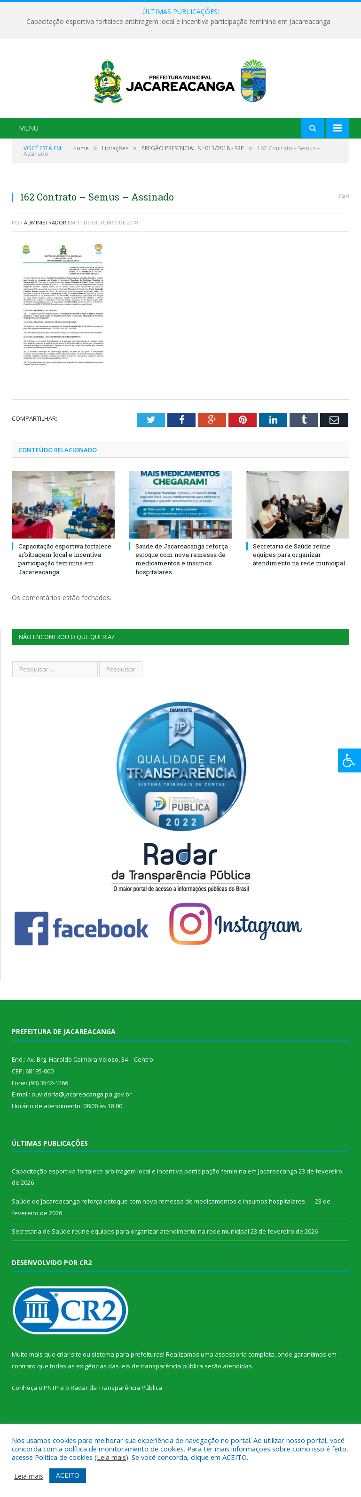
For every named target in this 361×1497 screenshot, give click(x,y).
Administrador (45, 261)
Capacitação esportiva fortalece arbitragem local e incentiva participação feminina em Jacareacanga (178, 21)
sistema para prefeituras (127, 1393)
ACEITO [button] (67, 1475)
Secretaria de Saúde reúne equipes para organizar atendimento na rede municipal (299, 594)
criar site (69, 1393)
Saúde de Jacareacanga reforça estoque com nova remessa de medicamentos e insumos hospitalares (181, 598)
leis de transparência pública (161, 1405)
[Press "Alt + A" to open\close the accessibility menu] (349, 760)
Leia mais (111, 1457)
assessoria (231, 1393)
